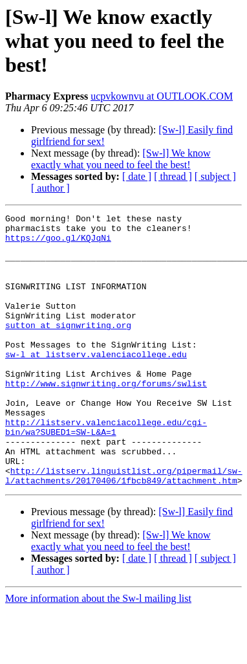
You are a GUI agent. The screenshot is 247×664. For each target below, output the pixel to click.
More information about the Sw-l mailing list (98, 652)
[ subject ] (215, 176)
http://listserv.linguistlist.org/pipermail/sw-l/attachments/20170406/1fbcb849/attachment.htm (123, 528)
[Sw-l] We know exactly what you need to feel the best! (120, 159)
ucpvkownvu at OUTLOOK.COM (162, 96)
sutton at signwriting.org (68, 348)
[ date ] (136, 176)
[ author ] (50, 188)
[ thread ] (173, 176)
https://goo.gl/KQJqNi (58, 243)
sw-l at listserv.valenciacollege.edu (96, 383)
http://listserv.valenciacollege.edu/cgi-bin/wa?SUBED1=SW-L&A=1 (106, 470)
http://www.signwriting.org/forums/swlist (106, 418)
